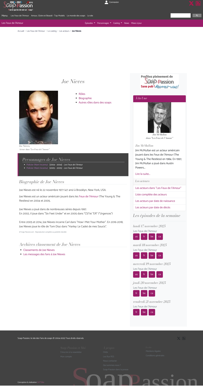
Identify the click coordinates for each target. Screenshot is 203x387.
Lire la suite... (142, 174)
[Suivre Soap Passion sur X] (191, 6)
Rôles (82, 94)
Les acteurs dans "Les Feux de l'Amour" (158, 188)
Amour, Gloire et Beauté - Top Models (48, 15)
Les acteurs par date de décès (152, 207)
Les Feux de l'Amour (20, 15)
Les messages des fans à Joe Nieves (44, 254)
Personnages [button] (103, 23)
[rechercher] (180, 15)
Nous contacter (110, 361)
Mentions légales (153, 351)
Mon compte (66, 356)
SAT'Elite (40, 382)
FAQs (105, 352)
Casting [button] (116, 23)
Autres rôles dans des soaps (95, 102)
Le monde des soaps (76, 15)
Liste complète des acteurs (151, 194)
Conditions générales (155, 355)
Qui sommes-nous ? (112, 365)
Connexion (111, 2)
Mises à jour (136, 23)
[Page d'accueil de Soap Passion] (18, 6)
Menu (5, 16)
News (126, 23)
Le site (90, 15)
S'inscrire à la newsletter (71, 352)
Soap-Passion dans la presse (115, 369)
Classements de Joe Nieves (39, 250)
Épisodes (89, 23)
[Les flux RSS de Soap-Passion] (198, 6)
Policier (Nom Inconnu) (37, 165)
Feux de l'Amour (88, 196)
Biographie (85, 98)
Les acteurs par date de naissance (155, 201)
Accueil (21, 31)
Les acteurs (64, 31)
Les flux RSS (108, 356)
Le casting (52, 31)
